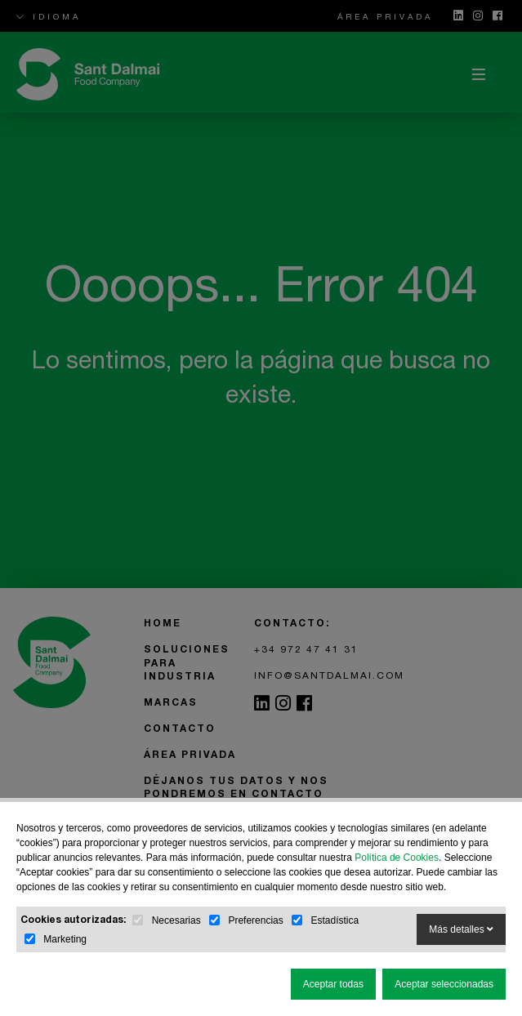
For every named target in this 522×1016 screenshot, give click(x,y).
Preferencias (255, 920)
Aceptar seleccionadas (444, 984)
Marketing (65, 939)
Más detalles (461, 929)
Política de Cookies (397, 857)
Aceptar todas (333, 984)
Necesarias (176, 920)
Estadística (334, 920)
